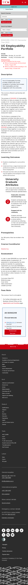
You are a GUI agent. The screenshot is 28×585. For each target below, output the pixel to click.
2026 (11, 19)
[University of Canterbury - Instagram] (8, 530)
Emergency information (8, 517)
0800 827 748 (5, 475)
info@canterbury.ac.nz (7, 481)
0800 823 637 (11, 514)
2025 (6, 19)
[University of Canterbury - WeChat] (8, 535)
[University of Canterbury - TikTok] (21, 530)
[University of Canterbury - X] (3, 535)
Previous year (13, 330)
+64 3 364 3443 (6, 490)
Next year (12, 333)
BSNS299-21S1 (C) (11, 322)
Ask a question (6, 494)
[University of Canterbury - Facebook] (3, 530)
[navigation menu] (25, 2)
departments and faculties (11, 303)
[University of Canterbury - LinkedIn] (12, 530)
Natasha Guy (5, 249)
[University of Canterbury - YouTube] (12, 535)
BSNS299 (13, 98)
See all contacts (6, 503)
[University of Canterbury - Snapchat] (17, 530)
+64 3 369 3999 (6, 477)
